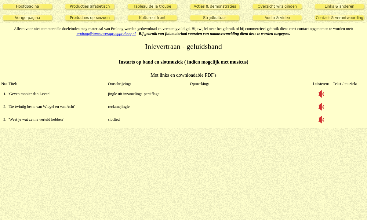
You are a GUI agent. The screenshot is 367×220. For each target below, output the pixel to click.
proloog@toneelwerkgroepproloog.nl (106, 33)
